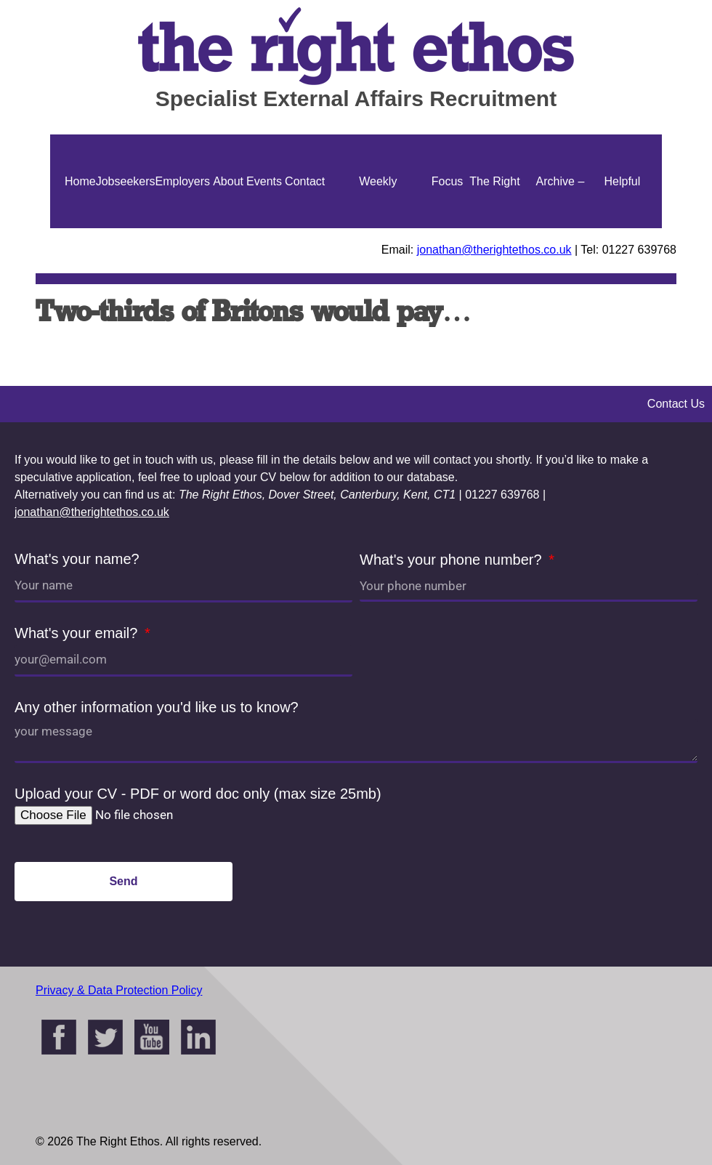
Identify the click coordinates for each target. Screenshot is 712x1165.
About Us (228, 228)
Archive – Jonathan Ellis (560, 228)
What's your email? (78, 633)
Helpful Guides (622, 228)
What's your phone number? (453, 560)
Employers (183, 181)
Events (264, 181)
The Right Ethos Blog (494, 228)
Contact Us (305, 228)
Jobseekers (125, 181)
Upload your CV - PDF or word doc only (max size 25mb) (198, 794)
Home (80, 181)
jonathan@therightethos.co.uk (494, 249)
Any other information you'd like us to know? (157, 707)
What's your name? (77, 559)
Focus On (448, 228)
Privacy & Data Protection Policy (119, 990)
